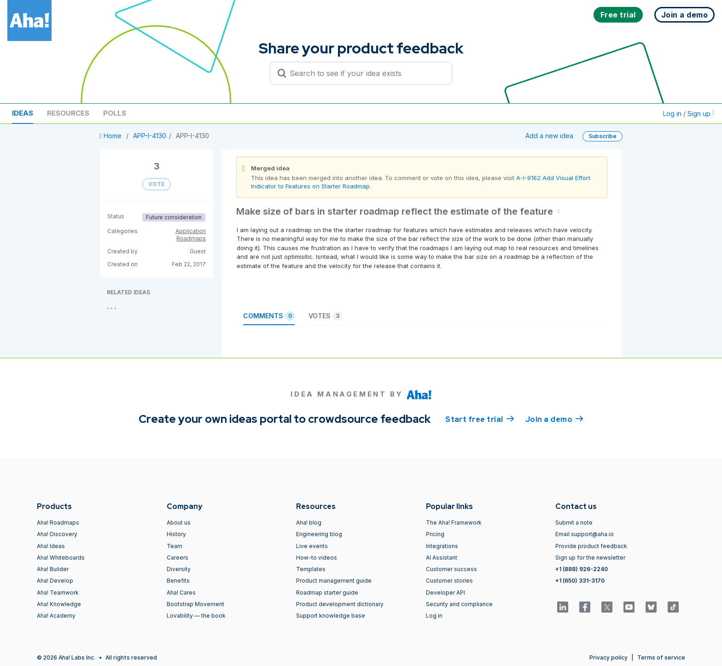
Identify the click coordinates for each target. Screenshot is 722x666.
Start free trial (479, 418)
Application (190, 231)
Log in (434, 615)
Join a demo (554, 418)
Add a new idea (549, 136)
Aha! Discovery (57, 534)
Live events (312, 546)
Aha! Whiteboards (61, 557)
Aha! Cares (181, 592)
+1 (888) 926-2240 (581, 569)
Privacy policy (608, 657)
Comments (269, 316)
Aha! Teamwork (58, 592)
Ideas (22, 113)
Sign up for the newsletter (590, 557)
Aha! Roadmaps (58, 522)
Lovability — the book (196, 615)
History (176, 534)
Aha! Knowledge (59, 604)
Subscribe (602, 136)
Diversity (179, 569)
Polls (114, 113)
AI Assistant (441, 557)
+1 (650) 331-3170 (580, 580)
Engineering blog (319, 534)
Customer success (451, 569)
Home (111, 136)
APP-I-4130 (149, 136)
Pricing (435, 534)
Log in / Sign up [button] (689, 113)
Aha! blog (308, 522)
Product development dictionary (340, 604)
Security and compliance (459, 604)
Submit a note (574, 522)
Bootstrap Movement (195, 604)
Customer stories (449, 580)
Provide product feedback (591, 546)
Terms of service (661, 657)
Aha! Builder (53, 569)
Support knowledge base (330, 615)
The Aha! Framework (454, 522)
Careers (177, 557)
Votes (325, 316)
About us (179, 522)
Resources (68, 113)
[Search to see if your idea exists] (365, 73)
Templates (311, 569)
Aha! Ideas (51, 546)
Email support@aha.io (584, 534)
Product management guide (334, 580)
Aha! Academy (56, 615)
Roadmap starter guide (327, 592)
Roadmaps (191, 238)
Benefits (178, 580)
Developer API (445, 592)
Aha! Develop (55, 580)
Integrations (442, 546)
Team (174, 546)
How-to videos (316, 557)
